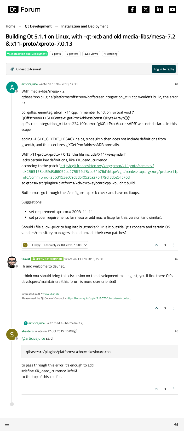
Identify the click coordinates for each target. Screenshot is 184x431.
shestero (28, 331)
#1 (176, 84)
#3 (176, 331)
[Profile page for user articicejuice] (12, 87)
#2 (176, 258)
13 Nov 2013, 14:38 (64, 84)
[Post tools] (174, 245)
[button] (7, 424)
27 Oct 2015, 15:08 (60, 331)
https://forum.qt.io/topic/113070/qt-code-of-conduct (99, 298)
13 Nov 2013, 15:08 (90, 258)
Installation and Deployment (26, 53)
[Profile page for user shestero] (12, 334)
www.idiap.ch (50, 294)
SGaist (26, 258)
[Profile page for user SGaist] (12, 262)
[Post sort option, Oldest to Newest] (26, 69)
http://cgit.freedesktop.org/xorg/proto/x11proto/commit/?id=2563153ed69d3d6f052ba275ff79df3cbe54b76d (88, 168)
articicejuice (30, 84)
